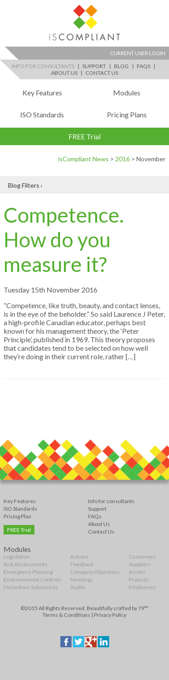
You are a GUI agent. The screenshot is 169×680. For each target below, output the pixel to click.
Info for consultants (111, 501)
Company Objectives (95, 571)
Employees (142, 587)
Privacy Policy (110, 614)
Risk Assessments (25, 564)
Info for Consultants (43, 66)
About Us (64, 72)
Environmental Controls (32, 579)
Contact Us (101, 72)
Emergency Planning (28, 571)
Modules (126, 92)
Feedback (81, 564)
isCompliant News (83, 159)
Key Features (42, 92)
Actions (79, 556)
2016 (122, 159)
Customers (142, 556)
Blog (121, 66)
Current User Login (137, 53)
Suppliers (140, 564)
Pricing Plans (127, 114)
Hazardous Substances (31, 587)
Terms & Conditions (66, 614)
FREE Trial (84, 136)
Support (94, 66)
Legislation (17, 556)
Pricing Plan (17, 516)
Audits (78, 587)
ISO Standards (42, 114)
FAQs (143, 66)
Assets (137, 571)
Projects (139, 579)
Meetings (81, 579)
